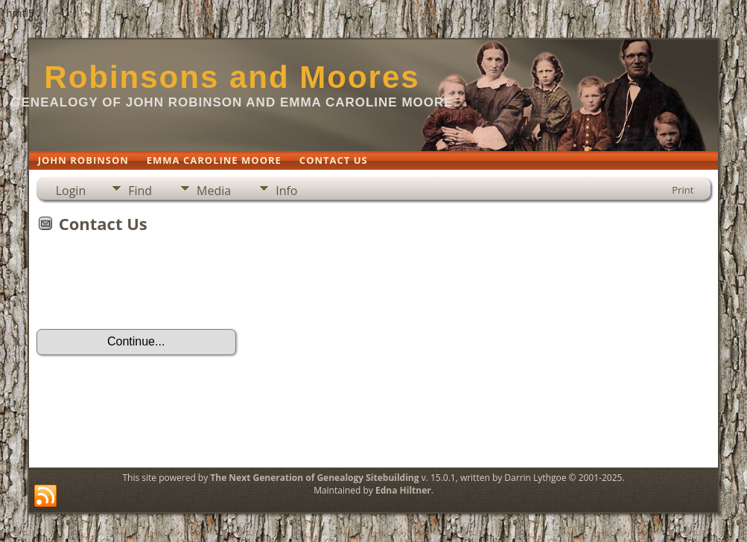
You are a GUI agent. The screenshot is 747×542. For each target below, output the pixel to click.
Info (286, 190)
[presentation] (149, 286)
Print (682, 190)
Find (140, 190)
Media (214, 190)
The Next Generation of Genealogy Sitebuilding (314, 477)
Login (71, 190)
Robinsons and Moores (231, 77)
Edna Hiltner (403, 490)
